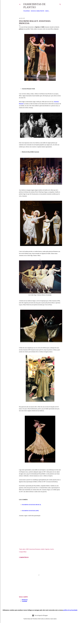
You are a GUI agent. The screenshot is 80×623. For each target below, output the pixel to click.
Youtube (24, 601)
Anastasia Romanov (35, 549)
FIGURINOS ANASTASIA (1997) (30, 510)
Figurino (26, 11)
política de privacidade (70, 610)
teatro (52, 549)
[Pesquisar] (60, 4)
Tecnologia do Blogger (40, 615)
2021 (27, 549)
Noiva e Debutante (37, 11)
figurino (47, 549)
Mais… (47, 11)
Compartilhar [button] (23, 552)
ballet (43, 549)
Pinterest (25, 600)
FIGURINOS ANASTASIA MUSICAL (31, 504)
